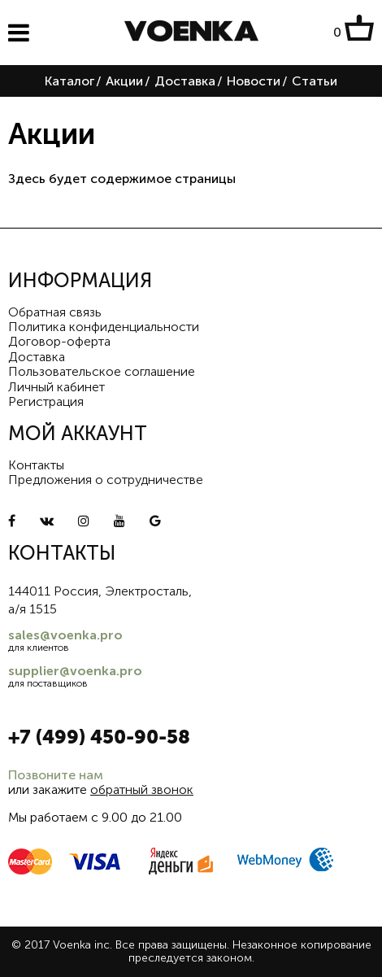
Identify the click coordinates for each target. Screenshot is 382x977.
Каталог (69, 81)
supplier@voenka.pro (75, 670)
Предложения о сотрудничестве (105, 479)
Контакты (36, 465)
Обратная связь (55, 312)
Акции (124, 81)
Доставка (184, 81)
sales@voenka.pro (65, 635)
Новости (253, 81)
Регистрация (46, 401)
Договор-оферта (59, 341)
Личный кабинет (56, 387)
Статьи (314, 81)
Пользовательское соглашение (101, 371)
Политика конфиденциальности (103, 326)
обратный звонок (141, 789)
